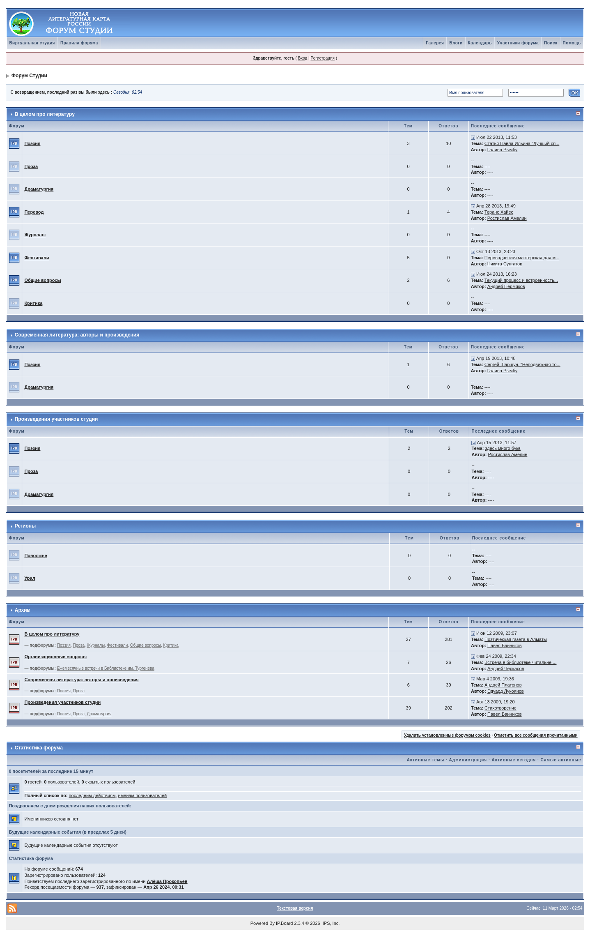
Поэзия (32, 143)
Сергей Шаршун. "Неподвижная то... (522, 364)
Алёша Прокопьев (167, 881)
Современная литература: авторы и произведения (77, 335)
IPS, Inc (331, 923)
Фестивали (36, 257)
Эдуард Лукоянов (505, 691)
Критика (33, 303)
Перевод (34, 212)
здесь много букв (503, 448)
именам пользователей (142, 795)
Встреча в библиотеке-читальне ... (520, 662)
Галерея (435, 43)
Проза (31, 166)
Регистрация (322, 58)
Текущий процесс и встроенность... (521, 280)
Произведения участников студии (56, 419)
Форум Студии (29, 75)
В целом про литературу (45, 114)
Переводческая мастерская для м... (521, 257)
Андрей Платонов (503, 684)
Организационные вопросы (55, 656)
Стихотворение (500, 707)
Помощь (572, 43)
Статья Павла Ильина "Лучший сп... (521, 143)
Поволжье (35, 555)
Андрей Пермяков (506, 286)
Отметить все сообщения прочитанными (536, 735)
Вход (303, 58)
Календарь (480, 43)
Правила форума (79, 43)
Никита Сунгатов (504, 263)
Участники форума (518, 43)
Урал (29, 578)
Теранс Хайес (498, 212)
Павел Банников (504, 645)
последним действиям (92, 795)
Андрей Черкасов (505, 668)
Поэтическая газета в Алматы (515, 639)
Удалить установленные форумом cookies (447, 735)
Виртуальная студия (32, 43)
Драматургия (38, 189)
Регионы (25, 526)
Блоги (455, 43)
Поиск (551, 43)
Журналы (35, 234)
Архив (22, 610)
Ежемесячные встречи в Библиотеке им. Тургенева (105, 668)
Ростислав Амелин (507, 218)
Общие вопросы (42, 280)
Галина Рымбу (502, 149)
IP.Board (284, 923)
